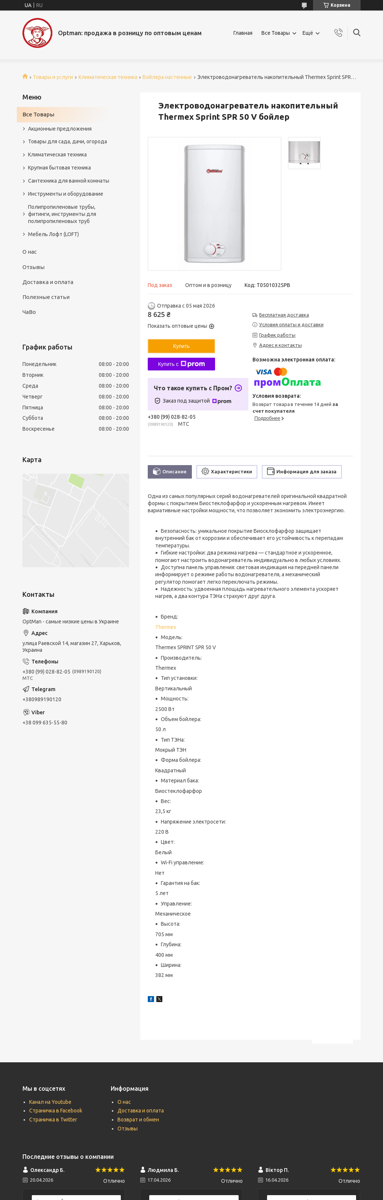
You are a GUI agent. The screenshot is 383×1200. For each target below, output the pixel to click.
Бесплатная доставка (284, 314)
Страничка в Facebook (55, 1111)
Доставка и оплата (47, 282)
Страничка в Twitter (53, 1120)
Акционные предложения (60, 129)
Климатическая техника (108, 77)
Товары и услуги (53, 77)
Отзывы (33, 267)
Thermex (165, 627)
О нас (29, 251)
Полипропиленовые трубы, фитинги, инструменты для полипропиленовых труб (62, 214)
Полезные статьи (46, 297)
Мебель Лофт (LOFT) (53, 234)
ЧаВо (29, 312)
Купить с (181, 364)
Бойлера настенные (167, 77)
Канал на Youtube (50, 1102)
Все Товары (275, 33)
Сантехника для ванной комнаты (68, 181)
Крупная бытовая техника (59, 168)
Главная (242, 33)
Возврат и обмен (138, 1120)
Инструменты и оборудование (65, 194)
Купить (181, 346)
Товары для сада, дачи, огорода (67, 141)
